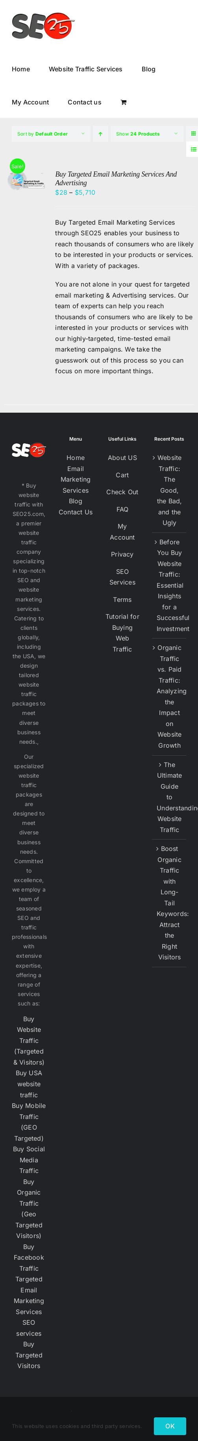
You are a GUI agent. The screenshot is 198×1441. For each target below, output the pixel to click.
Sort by (42, 134)
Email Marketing (76, 474)
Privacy (122, 554)
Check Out (122, 492)
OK (169, 1426)
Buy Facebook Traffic (29, 1257)
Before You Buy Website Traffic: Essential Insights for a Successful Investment (169, 585)
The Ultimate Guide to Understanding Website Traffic (169, 797)
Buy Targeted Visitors (29, 1355)
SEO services (28, 1327)
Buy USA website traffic (29, 1083)
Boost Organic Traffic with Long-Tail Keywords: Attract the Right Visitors (169, 903)
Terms (122, 599)
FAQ (123, 509)
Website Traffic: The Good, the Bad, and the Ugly (169, 490)
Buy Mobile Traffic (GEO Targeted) (29, 1122)
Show (138, 134)
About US (122, 458)
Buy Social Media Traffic (29, 1160)
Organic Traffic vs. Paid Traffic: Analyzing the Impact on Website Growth (169, 696)
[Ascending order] (100, 134)
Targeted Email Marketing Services (29, 1295)
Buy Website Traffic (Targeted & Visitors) (29, 1040)
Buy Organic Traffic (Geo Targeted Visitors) (29, 1209)
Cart (122, 475)
